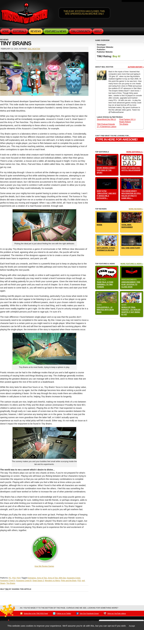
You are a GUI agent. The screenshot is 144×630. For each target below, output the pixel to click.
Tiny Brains (10, 583)
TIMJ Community (80, 31)
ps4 (83, 581)
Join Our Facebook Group (89, 613)
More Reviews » (136, 209)
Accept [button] (132, 626)
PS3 (14, 578)
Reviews (35, 31)
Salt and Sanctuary (130, 248)
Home (5, 31)
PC (10, 578)
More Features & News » (131, 264)
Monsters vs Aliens (52, 581)
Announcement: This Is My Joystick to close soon (130, 284)
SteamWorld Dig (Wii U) (106, 119)
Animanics (32, 578)
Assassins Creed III (23, 581)
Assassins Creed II (7, 581)
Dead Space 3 (38, 581)
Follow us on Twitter (64, 613)
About (98, 31)
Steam (2, 583)
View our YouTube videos (116, 613)
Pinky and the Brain (68, 581)
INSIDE (99, 225)
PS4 (18, 578)
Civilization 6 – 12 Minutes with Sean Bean (105, 309)
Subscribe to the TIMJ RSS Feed (36, 613)
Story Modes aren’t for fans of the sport (106, 170)
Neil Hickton (34, 49)
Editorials (19, 31)
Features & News (56, 31)
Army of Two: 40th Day (57, 578)
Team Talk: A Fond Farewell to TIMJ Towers (105, 284)
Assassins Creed (73, 578)
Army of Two (42, 578)
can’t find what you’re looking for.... (112, 136)
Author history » (136, 67)
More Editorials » (134, 152)
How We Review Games (44, 566)
